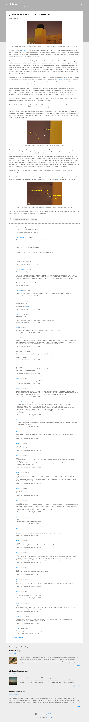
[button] (79, 14)
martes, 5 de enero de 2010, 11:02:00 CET (28, 322)
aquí (28, 306)
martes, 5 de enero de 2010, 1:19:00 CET (27, 264)
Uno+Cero (19, 290)
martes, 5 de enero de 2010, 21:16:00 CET (28, 383)
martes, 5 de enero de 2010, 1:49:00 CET (27, 285)
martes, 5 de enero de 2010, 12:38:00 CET (28, 333)
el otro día (24, 50)
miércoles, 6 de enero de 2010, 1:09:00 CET (28, 415)
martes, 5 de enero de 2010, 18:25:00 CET (28, 373)
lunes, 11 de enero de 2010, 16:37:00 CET (28, 633)
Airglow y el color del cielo (18, 671)
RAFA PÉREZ (20, 314)
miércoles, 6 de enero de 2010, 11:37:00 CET (28, 427)
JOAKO (18, 628)
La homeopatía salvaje (17, 691)
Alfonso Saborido (21, 402)
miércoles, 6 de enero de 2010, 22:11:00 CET (28, 611)
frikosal (13, 4)
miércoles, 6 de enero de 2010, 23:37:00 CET (28, 623)
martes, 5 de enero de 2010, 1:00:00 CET (27, 232)
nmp (17, 328)
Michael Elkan (49, 717)
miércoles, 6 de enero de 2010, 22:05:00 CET (28, 512)
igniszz (18, 365)
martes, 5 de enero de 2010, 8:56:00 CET (27, 296)
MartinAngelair (20, 237)
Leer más (76, 666)
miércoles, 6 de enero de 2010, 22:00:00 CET (28, 438)
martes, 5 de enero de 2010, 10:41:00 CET (28, 309)
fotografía (34, 219)
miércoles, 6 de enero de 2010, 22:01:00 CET (28, 450)
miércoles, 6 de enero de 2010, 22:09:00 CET (28, 562)
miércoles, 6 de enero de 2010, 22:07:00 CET (28, 547)
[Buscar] (82, 4)
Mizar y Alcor (61, 80)
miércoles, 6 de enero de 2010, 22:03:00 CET (28, 467)
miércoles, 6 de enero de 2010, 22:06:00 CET (28, 524)
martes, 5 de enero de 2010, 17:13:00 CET (28, 360)
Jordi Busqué (20, 269)
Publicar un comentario (17, 637)
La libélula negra (15, 651)
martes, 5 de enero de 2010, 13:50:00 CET (28, 346)
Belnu (17, 227)
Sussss (18, 378)
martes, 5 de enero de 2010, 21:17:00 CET (28, 397)
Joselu (18, 338)
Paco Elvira (19, 420)
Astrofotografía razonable (21, 219)
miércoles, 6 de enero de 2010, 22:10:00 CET (28, 586)
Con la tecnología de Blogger (44, 714)
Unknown (18, 616)
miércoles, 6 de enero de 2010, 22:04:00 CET (28, 495)
